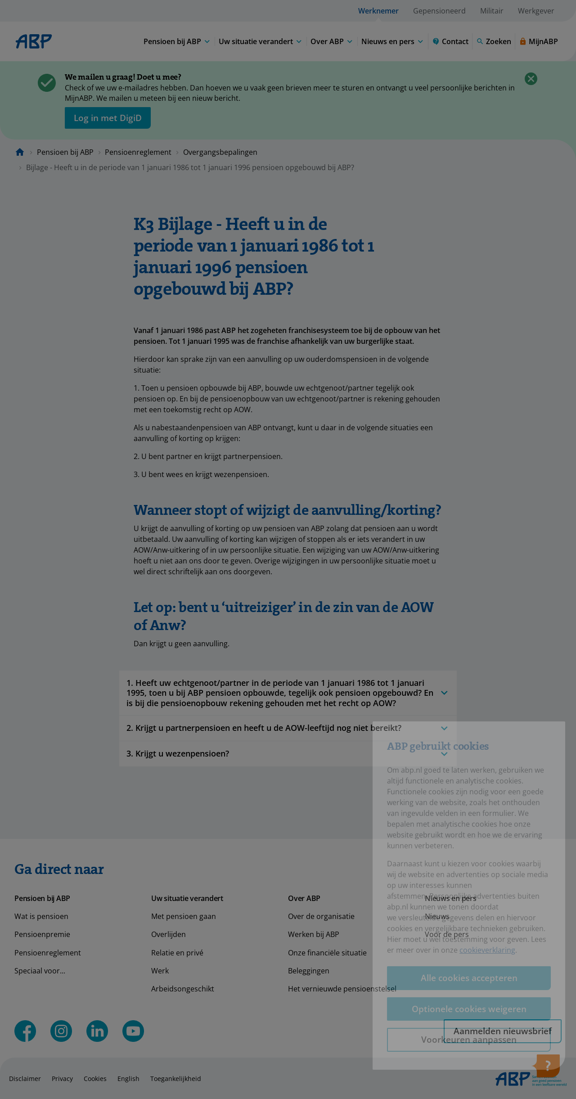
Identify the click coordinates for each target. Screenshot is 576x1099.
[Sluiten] (531, 79)
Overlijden (168, 934)
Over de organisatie (321, 916)
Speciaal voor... (39, 971)
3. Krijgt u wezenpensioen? (288, 753)
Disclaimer (25, 1078)
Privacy (62, 1078)
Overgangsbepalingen (220, 152)
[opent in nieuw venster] (108, 118)
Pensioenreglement (138, 152)
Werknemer (378, 11)
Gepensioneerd (439, 11)
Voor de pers (447, 934)
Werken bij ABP (313, 934)
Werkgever (536, 11)
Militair (492, 11)
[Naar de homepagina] (19, 152)
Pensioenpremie (42, 934)
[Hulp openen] (545, 1068)
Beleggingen (308, 971)
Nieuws (437, 916)
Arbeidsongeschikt (182, 989)
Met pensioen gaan (183, 916)
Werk (160, 971)
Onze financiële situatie (327, 953)
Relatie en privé (177, 953)
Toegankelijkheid (175, 1078)
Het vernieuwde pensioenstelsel (342, 989)
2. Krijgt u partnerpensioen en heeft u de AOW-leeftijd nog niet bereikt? (288, 728)
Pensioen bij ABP (65, 152)
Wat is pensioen (41, 916)
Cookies (95, 1078)
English (128, 1078)
